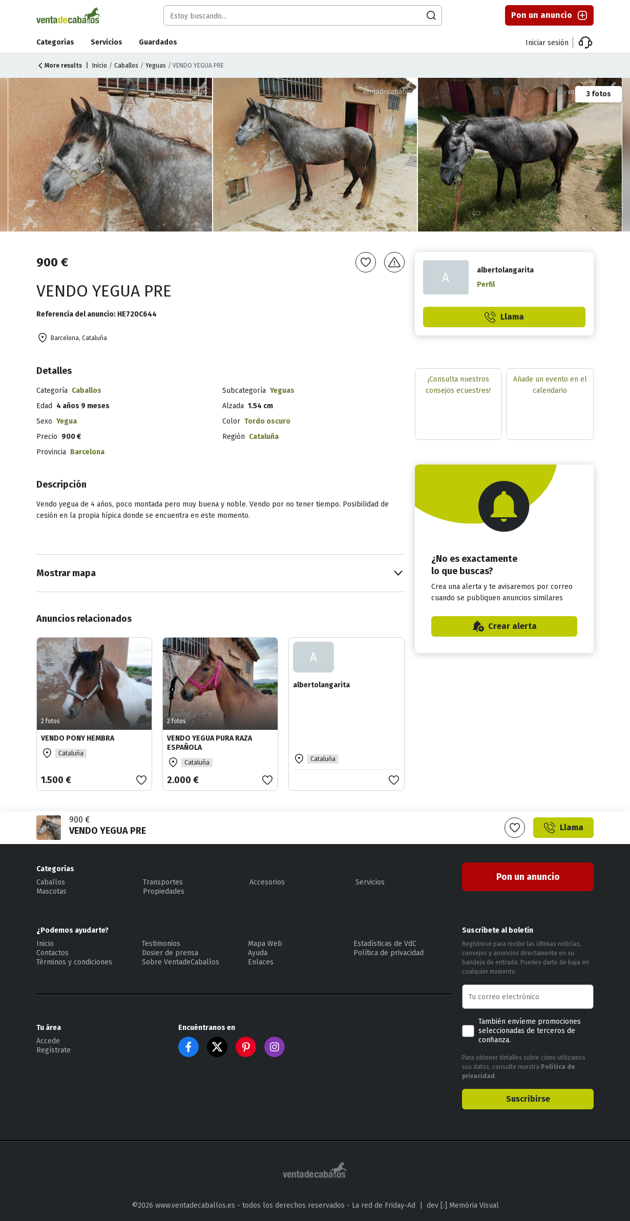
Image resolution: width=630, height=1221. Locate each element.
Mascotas (51, 891)
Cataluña (264, 436)
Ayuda (257, 953)
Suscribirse (528, 1099)
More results (59, 65)
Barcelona (87, 452)
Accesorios (267, 882)
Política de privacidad (388, 953)
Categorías (55, 42)
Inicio (99, 65)
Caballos (126, 65)
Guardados (158, 42)
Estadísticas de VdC (384, 943)
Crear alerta (504, 626)
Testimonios (161, 943)
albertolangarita (321, 685)
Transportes (163, 882)
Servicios (106, 42)
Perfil (486, 284)
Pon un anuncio (550, 15)
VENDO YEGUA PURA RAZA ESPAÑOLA (209, 743)
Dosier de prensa (170, 953)
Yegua (66, 421)
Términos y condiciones (74, 962)
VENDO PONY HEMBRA (77, 738)
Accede (48, 1041)
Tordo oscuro (267, 421)
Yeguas (155, 65)
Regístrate (53, 1050)
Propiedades (163, 891)
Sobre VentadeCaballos (180, 962)
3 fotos (598, 94)
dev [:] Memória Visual (463, 1205)
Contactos (52, 953)
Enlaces (261, 962)
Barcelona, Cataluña (71, 338)
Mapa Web (265, 943)
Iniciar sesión (547, 42)
